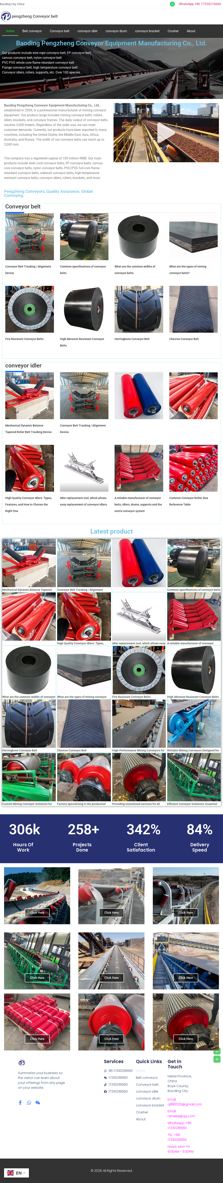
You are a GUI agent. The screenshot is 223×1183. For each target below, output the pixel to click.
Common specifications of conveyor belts (193, 589)
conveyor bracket (147, 31)
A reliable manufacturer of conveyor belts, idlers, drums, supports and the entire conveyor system (138, 504)
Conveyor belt (59, 31)
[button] (166, 133)
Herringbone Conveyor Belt (132, 339)
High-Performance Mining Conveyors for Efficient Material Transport (138, 752)
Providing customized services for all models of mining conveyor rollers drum (137, 805)
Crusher (173, 31)
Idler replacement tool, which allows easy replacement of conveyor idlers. (138, 645)
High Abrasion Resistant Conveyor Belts (193, 696)
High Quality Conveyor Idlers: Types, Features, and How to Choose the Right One (28, 504)
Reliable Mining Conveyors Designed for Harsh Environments (193, 752)
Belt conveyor (32, 31)
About (191, 31)
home (10, 31)
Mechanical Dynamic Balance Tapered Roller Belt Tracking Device (27, 591)
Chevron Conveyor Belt (184, 339)
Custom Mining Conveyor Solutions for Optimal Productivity (27, 805)
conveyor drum (116, 31)
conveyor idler (87, 31)
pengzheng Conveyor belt (35, 16)
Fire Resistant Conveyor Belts (24, 339)
